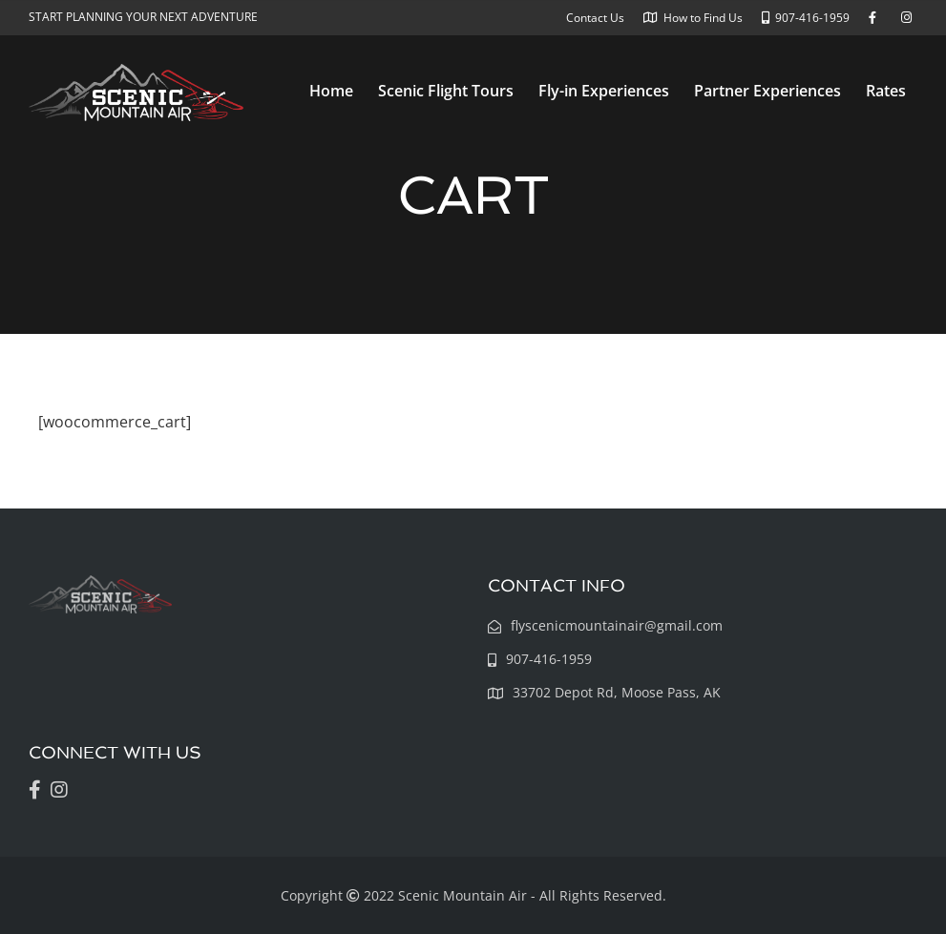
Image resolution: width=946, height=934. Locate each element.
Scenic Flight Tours (446, 90)
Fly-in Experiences (603, 90)
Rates (886, 90)
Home (331, 90)
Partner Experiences (767, 90)
